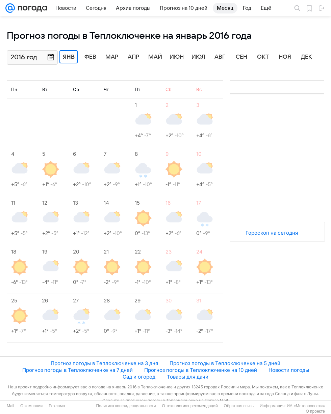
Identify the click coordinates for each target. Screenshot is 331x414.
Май (155, 57)
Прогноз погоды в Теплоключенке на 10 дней (200, 370)
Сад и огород (139, 377)
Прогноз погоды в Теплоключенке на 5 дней (225, 363)
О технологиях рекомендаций (190, 406)
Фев (90, 57)
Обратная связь (239, 406)
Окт (263, 57)
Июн (177, 57)
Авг (219, 57)
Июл (198, 57)
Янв (69, 57)
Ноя (285, 57)
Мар (111, 57)
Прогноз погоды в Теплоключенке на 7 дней (77, 370)
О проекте (315, 411)
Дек (306, 57)
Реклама (57, 406)
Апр (133, 57)
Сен (241, 57)
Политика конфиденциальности (126, 406)
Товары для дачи (187, 377)
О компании (31, 406)
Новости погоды (289, 370)
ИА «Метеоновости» (306, 406)
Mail (10, 406)
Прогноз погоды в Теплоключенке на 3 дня (104, 363)
